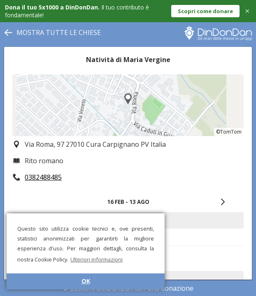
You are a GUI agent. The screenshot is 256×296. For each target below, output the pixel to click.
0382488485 (43, 177)
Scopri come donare (205, 11)
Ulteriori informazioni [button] (96, 259)
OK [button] (85, 281)
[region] (128, 105)
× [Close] (247, 10)
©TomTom (229, 131)
